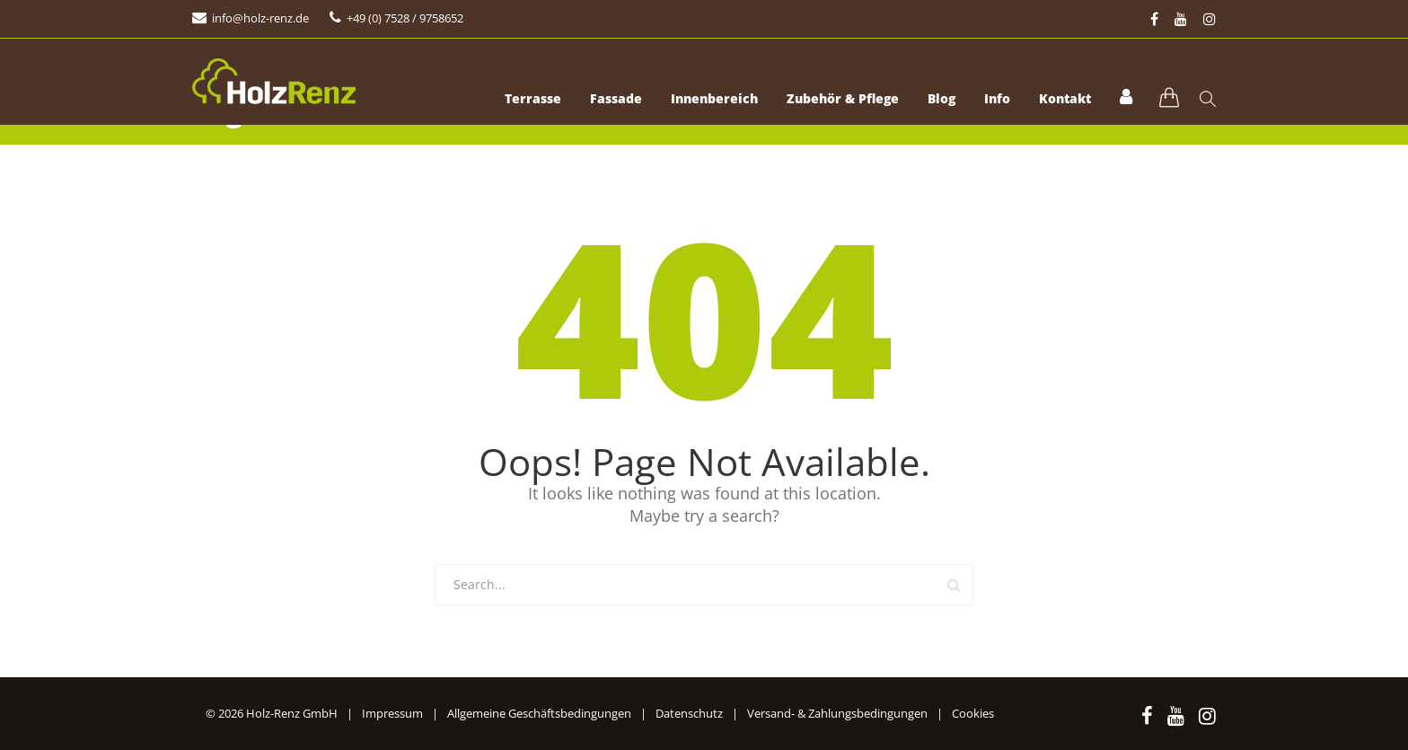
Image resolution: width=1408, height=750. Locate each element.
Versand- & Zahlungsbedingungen (837, 713)
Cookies (973, 713)
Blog (941, 98)
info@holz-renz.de (260, 18)
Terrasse (533, 98)
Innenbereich (714, 98)
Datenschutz (689, 713)
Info (997, 98)
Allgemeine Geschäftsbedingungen (539, 713)
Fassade (616, 98)
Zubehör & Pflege (843, 98)
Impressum (392, 713)
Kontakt (1065, 98)
